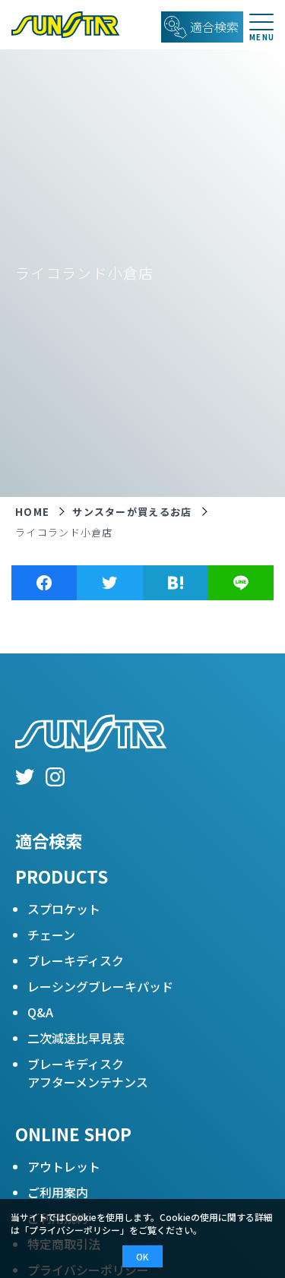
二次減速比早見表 (76, 1038)
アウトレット (63, 1166)
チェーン (51, 934)
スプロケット (63, 909)
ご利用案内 (57, 1192)
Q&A (40, 1012)
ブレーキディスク (75, 960)
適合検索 (48, 840)
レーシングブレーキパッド (100, 986)
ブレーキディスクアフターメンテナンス (87, 1073)
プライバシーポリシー (74, 1229)
